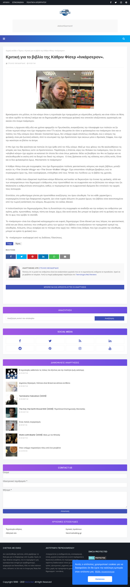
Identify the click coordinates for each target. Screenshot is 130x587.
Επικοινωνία (18, 2)
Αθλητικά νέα (11, 533)
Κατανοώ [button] (100, 579)
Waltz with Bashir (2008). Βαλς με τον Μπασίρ (39, 434)
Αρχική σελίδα (11, 50)
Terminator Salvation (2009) (32, 396)
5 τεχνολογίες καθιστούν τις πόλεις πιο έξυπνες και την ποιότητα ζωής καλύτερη (51, 370)
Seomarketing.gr (74, 533)
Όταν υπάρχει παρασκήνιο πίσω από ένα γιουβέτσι (40, 447)
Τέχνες (20, 50)
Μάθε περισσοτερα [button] (104, 571)
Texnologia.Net (82, 274)
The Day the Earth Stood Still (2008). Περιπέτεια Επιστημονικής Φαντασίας (52, 409)
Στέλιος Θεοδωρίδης (16, 63)
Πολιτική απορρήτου (36, 2)
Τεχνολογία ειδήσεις (14, 529)
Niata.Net (29, 582)
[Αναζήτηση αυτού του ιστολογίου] (50, 318)
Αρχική (6, 2)
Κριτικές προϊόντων (74, 529)
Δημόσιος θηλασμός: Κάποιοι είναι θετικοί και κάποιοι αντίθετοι (44, 383)
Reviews (93, 274)
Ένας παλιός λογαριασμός (30, 422)
